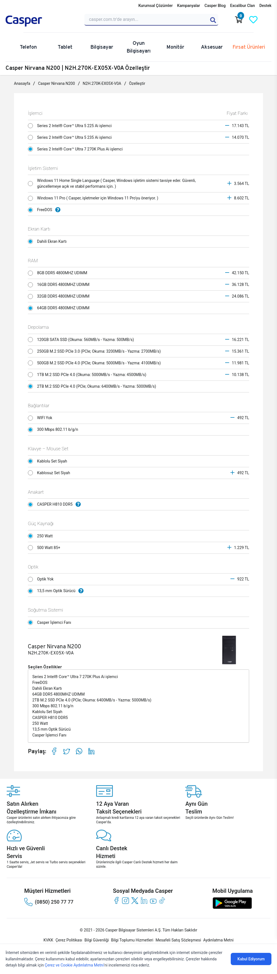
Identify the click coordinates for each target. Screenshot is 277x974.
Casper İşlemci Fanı (51, 622)
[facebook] (116, 900)
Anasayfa (22, 83)
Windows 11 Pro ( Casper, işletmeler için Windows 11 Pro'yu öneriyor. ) (94, 198)
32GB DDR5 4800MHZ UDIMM (60, 296)
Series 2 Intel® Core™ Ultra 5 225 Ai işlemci (71, 125)
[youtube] (153, 900)
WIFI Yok (41, 418)
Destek (265, 5)
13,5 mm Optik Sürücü (57, 591)
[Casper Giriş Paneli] (267, 20)
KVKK (48, 940)
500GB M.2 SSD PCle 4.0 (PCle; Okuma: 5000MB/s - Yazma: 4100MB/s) (96, 362)
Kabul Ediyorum (251, 959)
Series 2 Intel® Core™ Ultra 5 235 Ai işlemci (71, 137)
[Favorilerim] (253, 20)
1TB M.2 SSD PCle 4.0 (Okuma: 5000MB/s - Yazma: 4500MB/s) (88, 374)
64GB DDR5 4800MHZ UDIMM (60, 308)
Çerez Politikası (68, 940)
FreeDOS (45, 209)
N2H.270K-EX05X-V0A (102, 83)
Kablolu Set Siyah (49, 461)
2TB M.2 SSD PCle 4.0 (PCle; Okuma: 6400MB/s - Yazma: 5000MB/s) (93, 386)
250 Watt (41, 535)
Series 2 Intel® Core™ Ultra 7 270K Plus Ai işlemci (77, 149)
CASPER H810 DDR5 (56, 504)
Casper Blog (215, 5)
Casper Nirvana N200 (56, 83)
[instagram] (125, 900)
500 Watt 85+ (45, 547)
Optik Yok (42, 579)
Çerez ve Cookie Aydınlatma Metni (74, 965)
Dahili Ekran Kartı (49, 241)
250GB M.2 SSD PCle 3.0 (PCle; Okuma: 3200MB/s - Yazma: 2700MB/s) (96, 351)
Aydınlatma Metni (218, 940)
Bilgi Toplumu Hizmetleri (132, 940)
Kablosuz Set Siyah (50, 472)
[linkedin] (143, 900)
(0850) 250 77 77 (48, 902)
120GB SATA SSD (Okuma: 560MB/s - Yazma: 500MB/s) (82, 339)
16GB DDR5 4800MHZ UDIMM (60, 284)
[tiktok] (162, 900)
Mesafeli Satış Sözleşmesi (178, 940)
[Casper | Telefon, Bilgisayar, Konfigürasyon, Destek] (42, 21)
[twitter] (134, 900)
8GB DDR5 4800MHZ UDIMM (59, 273)
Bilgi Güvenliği (96, 940)
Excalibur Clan (242, 5)
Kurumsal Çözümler (155, 5)
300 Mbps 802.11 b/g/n (54, 429)
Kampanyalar (188, 5)
